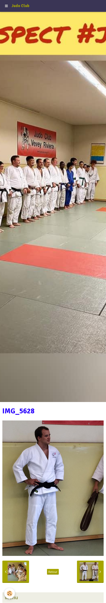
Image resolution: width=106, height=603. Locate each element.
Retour (52, 572)
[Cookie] (9, 593)
